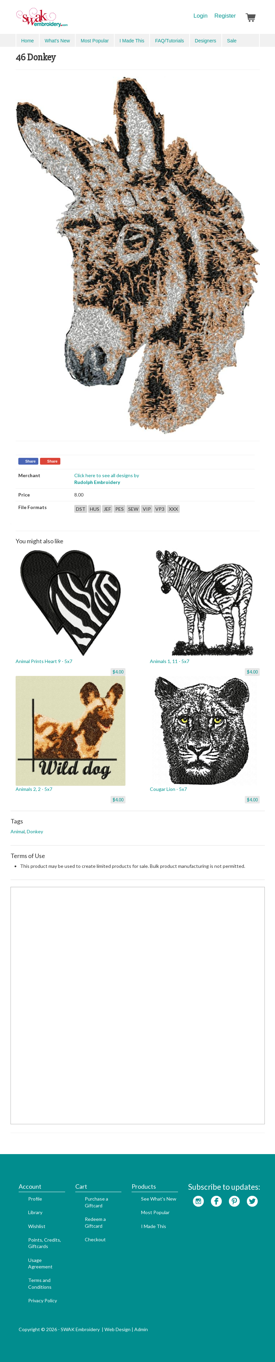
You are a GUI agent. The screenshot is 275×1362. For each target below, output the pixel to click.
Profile (35, 1199)
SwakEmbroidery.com (66, 20)
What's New (57, 40)
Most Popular (95, 40)
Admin (141, 1329)
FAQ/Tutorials (169, 40)
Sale (232, 40)
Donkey (35, 831)
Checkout (95, 1239)
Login (201, 16)
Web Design (117, 1329)
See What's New (158, 1199)
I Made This (132, 40)
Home (27, 40)
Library (35, 1212)
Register (225, 16)
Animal (18, 831)
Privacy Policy (42, 1300)
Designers (205, 40)
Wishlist (36, 1226)
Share (30, 461)
